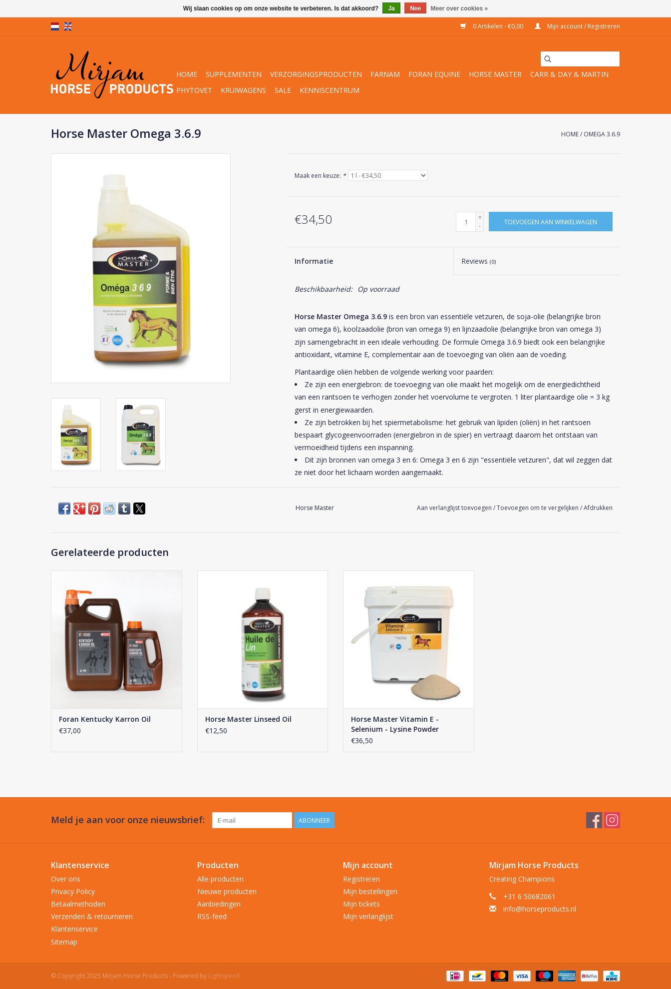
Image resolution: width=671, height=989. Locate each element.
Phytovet (194, 90)
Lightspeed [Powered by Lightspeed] (224, 976)
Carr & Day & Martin (569, 74)
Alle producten (220, 879)
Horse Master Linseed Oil (248, 719)
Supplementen (234, 74)
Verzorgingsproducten (316, 74)
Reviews (478, 261)
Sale (283, 90)
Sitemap (64, 942)
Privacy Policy (73, 891)
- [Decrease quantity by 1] (480, 226)
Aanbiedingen (219, 904)
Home (186, 74)
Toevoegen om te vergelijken (538, 507)
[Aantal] (466, 222)
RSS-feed (212, 916)
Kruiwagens (243, 90)
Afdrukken (598, 507)
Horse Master (495, 74)
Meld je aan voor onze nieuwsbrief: (128, 820)
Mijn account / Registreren (577, 26)
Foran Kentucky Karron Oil (105, 719)
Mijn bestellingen (370, 891)
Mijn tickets (361, 904)
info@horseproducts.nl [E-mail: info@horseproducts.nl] (539, 909)
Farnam (385, 74)
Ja (391, 8)
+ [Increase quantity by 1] (480, 217)
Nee (415, 8)
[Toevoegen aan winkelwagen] (551, 221)
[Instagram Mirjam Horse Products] (612, 820)
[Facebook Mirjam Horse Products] (594, 820)
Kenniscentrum (329, 90)
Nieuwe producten (227, 891)
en (68, 26)
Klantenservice (74, 929)
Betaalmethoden (78, 904)
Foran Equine (434, 74)
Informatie (314, 261)
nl (55, 26)
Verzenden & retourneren (92, 916)
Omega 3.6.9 (602, 134)
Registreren (361, 879)
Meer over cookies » (459, 8)
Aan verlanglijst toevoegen (455, 507)
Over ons (65, 879)
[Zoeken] (580, 59)
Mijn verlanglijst (368, 916)
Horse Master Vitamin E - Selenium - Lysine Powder (395, 724)
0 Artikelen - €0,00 (492, 26)
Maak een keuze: (320, 175)
